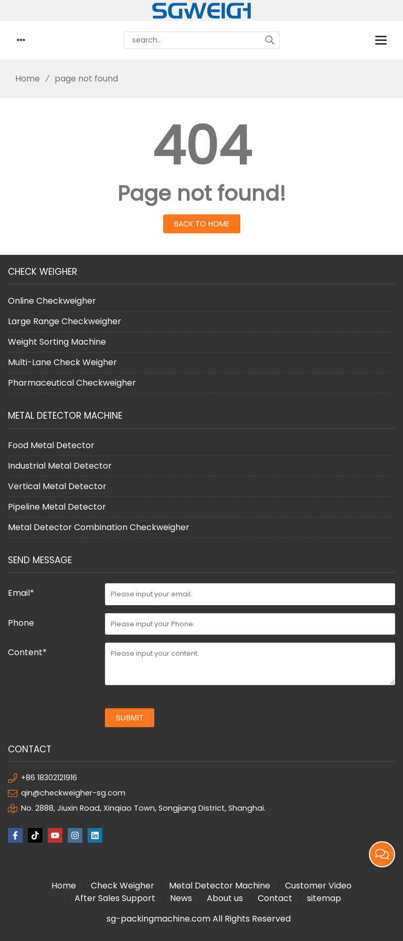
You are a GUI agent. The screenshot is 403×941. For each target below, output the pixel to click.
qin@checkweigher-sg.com (73, 793)
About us (225, 898)
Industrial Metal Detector (60, 466)
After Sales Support (115, 898)
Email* (21, 593)
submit (130, 717)
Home (24, 79)
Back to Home (201, 224)
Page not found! (202, 193)
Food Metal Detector (51, 445)
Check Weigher (122, 886)
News (181, 898)
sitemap (324, 898)
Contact (275, 898)
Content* (27, 652)
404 (201, 146)
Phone (21, 623)
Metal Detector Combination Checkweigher (98, 527)
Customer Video (318, 886)
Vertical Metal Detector (57, 486)
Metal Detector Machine (219, 886)
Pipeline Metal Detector (57, 507)
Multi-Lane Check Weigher (62, 362)
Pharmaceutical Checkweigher (72, 383)
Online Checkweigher (52, 301)
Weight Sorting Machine (57, 342)
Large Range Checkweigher (64, 321)
